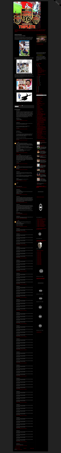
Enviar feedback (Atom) (19, 449)
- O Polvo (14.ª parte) (39, 262)
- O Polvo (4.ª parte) (39, 254)
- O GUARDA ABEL (39, 112)
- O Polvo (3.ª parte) (39, 253)
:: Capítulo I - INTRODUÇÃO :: (40, 220)
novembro (39, 84)
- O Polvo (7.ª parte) (39, 256)
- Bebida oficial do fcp (39, 135)
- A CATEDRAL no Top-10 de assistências (41, 127)
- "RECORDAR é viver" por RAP (40, 121)
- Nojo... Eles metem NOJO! (40, 115)
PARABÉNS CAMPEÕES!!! (43, 159)
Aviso (38, 73)
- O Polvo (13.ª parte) (39, 261)
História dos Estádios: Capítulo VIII (42, 169)
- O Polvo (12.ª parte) (39, 260)
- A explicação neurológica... (40, 101)
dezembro (39, 85)
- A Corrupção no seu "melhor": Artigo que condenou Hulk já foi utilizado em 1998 (41, 114)
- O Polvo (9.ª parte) (39, 258)
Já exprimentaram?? (40, 72)
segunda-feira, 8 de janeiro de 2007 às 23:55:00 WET (21, 169)
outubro (38, 83)
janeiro (38, 66)
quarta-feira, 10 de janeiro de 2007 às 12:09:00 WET (21, 194)
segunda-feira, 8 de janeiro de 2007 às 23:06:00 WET (21, 152)
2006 (37, 64)
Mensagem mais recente (17, 448)
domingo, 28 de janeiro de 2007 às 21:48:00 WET (21, 284)
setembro (39, 82)
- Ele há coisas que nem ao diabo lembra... (41, 126)
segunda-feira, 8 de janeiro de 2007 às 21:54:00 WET (21, 120)
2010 (37, 88)
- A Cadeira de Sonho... (39, 134)
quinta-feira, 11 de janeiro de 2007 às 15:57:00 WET (21, 218)
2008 (37, 86)
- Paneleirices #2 (38, 107)
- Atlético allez (38, 102)
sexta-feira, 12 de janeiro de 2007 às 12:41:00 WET (21, 226)
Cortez (17, 142)
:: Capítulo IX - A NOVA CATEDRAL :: (41, 226)
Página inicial (25, 448)
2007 (37, 65)
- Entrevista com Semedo (39, 108)
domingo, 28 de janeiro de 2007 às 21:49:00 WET (21, 310)
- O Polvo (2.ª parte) (39, 252)
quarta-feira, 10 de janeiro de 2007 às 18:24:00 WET (21, 202)
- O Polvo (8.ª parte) (39, 257)
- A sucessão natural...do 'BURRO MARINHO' (41, 138)
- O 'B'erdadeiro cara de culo (40, 136)
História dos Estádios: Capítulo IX (42, 146)
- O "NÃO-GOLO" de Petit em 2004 (40, 122)
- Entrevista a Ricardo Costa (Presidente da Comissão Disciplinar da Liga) (41, 118)
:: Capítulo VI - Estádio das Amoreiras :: (41, 224)
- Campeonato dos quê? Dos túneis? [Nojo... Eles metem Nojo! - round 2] (41, 128)
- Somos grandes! (39, 100)
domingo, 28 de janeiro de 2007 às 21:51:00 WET (21, 389)
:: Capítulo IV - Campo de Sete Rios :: (41, 222)
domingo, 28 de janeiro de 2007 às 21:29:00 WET (21, 231)
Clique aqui (45, 183)
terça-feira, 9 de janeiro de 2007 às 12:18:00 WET (21, 180)
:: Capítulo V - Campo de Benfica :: (40, 223)
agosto (38, 81)
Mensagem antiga (32, 448)
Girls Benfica (17, 154)
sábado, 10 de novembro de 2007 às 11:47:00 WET (21, 445)
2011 (37, 89)
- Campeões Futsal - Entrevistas (40, 111)
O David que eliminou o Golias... (41, 71)
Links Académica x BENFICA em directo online (43, 155)
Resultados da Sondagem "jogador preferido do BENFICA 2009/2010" (41, 132)
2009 (37, 87)
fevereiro (39, 76)
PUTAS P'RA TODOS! (42, 150)
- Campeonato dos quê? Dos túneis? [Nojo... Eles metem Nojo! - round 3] (41, 129)
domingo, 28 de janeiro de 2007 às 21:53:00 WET (21, 441)
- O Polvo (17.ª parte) (39, 264)
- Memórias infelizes (39, 98)
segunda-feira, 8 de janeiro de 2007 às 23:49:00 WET (21, 163)
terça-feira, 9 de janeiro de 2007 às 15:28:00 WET (21, 187)
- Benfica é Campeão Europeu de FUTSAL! (41, 120)
